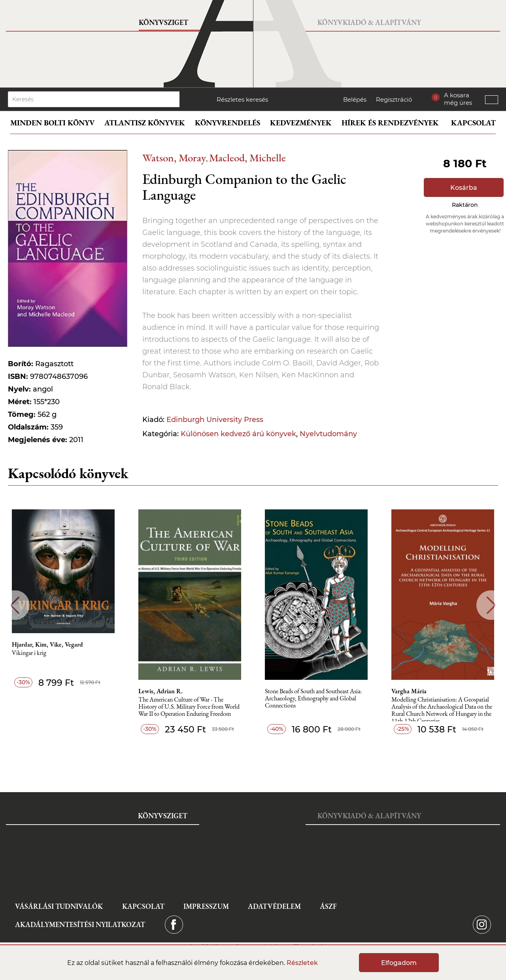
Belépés (354, 99)
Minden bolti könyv (52, 123)
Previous (15, 605)
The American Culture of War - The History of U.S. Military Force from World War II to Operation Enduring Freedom (189, 707)
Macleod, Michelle (247, 158)
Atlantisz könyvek (144, 123)
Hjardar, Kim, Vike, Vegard (47, 644)
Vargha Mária (409, 691)
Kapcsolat (473, 123)
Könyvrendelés (227, 123)
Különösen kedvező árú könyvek (238, 433)
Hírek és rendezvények (390, 123)
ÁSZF (328, 906)
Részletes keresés (242, 99)
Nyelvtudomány (328, 433)
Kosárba (463, 187)
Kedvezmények (301, 123)
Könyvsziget (163, 22)
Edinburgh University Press (214, 419)
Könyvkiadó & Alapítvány (369, 22)
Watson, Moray (174, 158)
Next (491, 605)
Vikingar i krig (29, 653)
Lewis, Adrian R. (160, 691)
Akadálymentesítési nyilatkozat (80, 924)
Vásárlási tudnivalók (59, 906)
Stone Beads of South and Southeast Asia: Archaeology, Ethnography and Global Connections (313, 698)
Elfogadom (399, 963)
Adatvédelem (274, 906)
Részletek (302, 963)
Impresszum (206, 906)
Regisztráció (394, 99)
